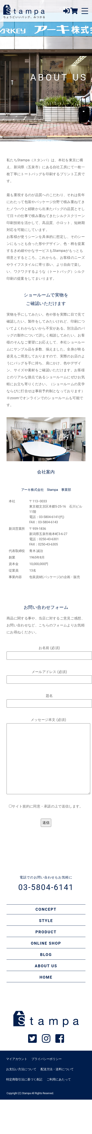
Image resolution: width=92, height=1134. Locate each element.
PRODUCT (46, 932)
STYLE (46, 920)
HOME (46, 977)
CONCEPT (46, 909)
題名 (49, 699)
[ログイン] (66, 12)
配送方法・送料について (57, 1069)
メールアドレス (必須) (49, 675)
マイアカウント (16, 1059)
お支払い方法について (21, 1069)
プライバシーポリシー (46, 1059)
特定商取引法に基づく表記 (24, 1079)
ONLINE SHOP (46, 943)
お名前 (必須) (49, 652)
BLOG (46, 954)
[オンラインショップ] (74, 12)
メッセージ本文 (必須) (48, 756)
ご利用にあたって (59, 1079)
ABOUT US (46, 966)
